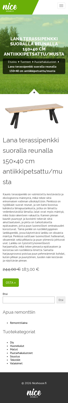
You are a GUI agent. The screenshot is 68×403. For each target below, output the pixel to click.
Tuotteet (25, 62)
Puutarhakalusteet (21, 353)
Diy (12, 342)
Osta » (11, 282)
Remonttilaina (18, 323)
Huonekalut (17, 346)
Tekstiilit (15, 360)
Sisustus (15, 356)
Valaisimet (16, 363)
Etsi (5, 294)
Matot (14, 349)
